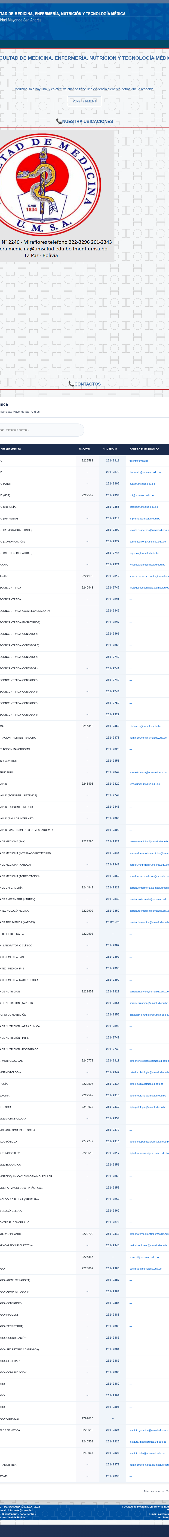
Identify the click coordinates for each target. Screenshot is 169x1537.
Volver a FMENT (84, 101)
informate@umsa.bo (20, 1510)
